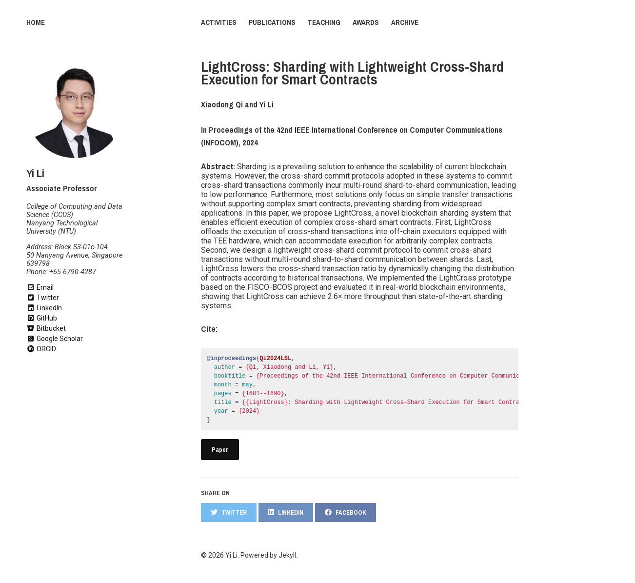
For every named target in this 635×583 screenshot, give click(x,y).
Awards (366, 22)
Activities (219, 22)
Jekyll (287, 555)
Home (35, 22)
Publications (272, 22)
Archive (404, 22)
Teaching (324, 22)
